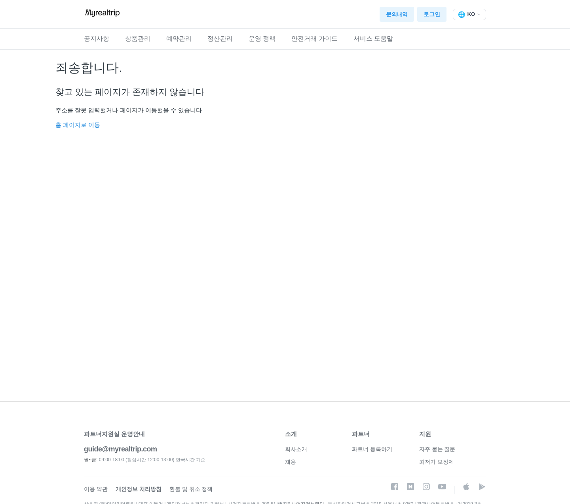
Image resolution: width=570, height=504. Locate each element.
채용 (290, 462)
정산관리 (220, 38)
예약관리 (179, 38)
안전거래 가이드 (314, 38)
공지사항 (96, 38)
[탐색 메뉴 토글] (469, 14)
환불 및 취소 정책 (191, 489)
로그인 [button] (432, 14)
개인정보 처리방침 (139, 489)
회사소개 (296, 449)
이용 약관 (96, 489)
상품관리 (137, 38)
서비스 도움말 (373, 38)
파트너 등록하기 (372, 449)
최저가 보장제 (436, 462)
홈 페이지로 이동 (77, 124)
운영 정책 (262, 38)
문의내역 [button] (397, 14)
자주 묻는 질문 (437, 449)
